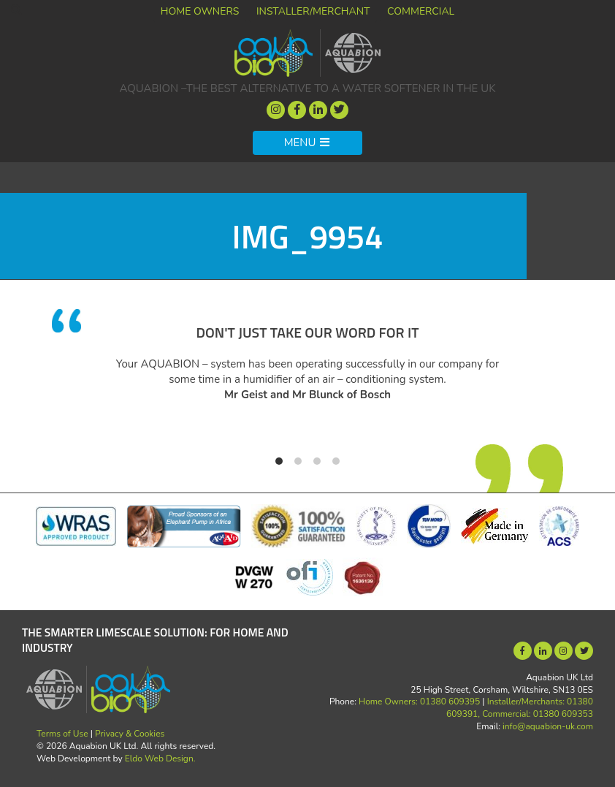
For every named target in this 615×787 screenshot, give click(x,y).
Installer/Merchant (313, 11)
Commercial (420, 11)
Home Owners (200, 11)
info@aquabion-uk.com (548, 726)
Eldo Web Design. (160, 758)
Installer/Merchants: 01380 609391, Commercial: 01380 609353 (519, 708)
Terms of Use (62, 734)
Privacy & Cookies (129, 734)
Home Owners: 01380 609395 (419, 701)
